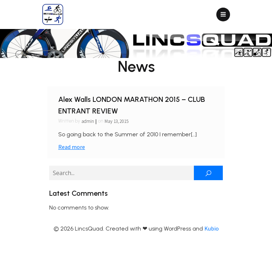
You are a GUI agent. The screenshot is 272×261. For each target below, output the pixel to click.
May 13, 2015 (116, 121)
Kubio (211, 228)
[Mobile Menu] (223, 14)
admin (87, 121)
